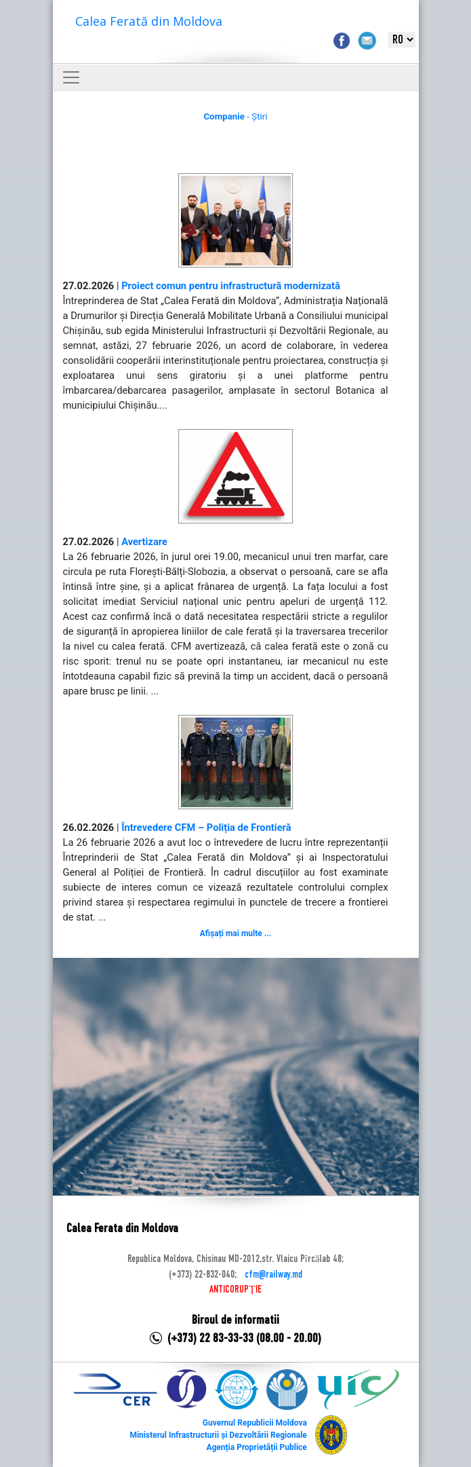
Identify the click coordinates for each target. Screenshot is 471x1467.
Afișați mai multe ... (235, 933)
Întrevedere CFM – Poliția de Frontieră (206, 827)
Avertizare (144, 542)
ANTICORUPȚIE (235, 1290)
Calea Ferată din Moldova (148, 21)
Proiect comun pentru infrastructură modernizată (230, 286)
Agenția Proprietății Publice (256, 1447)
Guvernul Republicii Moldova (255, 1423)
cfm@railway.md (273, 1275)
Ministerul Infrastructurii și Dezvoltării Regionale (217, 1435)
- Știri (235, 116)
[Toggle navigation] (71, 77)
